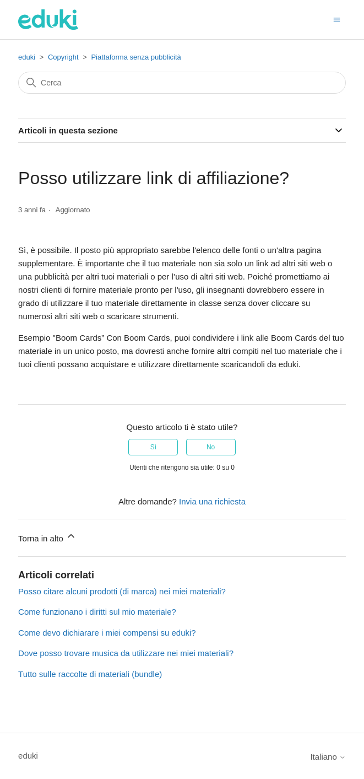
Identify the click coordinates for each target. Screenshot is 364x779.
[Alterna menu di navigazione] (336, 19)
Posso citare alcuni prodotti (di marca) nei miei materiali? (122, 591)
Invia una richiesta (212, 501)
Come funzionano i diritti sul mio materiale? (97, 611)
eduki (26, 57)
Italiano (328, 756)
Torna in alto (47, 536)
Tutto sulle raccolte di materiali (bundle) (90, 674)
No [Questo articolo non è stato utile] (211, 447)
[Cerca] (182, 83)
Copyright (63, 57)
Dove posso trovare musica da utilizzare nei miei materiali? (125, 653)
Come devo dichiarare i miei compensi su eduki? (107, 632)
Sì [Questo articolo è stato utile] (153, 447)
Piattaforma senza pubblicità (136, 57)
